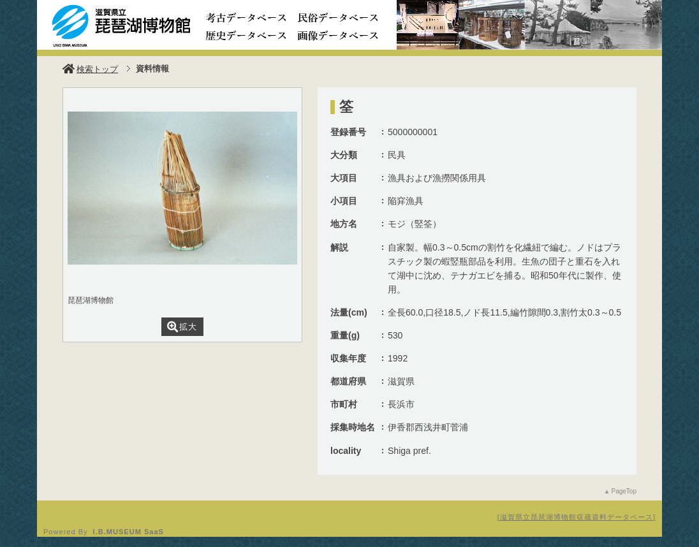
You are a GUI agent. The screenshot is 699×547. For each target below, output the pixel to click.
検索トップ (90, 69)
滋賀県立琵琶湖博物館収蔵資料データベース (576, 517)
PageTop (624, 491)
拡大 (182, 326)
